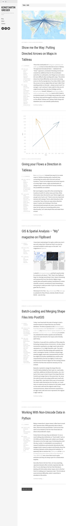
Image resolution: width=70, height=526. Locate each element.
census (25, 469)
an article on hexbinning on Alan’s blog (44, 99)
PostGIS (28, 356)
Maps (24, 77)
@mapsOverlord (38, 97)
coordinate (26, 96)
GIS (27, 75)
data (24, 98)
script (25, 381)
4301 (24, 364)
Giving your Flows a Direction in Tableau (42, 174)
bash (28, 371)
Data (24, 75)
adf (27, 364)
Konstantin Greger (8, 9)
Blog (2, 18)
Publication (26, 270)
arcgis (25, 371)
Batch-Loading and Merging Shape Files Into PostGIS (43, 336)
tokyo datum (26, 388)
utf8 (24, 482)
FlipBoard (44, 268)
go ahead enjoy (52, 310)
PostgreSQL (26, 358)
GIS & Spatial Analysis (45, 293)
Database (25, 355)
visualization (26, 111)
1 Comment (26, 456)
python (26, 379)
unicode (27, 481)
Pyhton (26, 361)
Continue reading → (39, 113)
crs (24, 372)
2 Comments (26, 71)
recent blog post (41, 183)
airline (25, 91)
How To (25, 76)
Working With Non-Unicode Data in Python (41, 443)
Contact (3, 23)
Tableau (25, 83)
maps (28, 102)
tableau (25, 109)
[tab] (3, 2)
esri (24, 374)
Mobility (25, 79)
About (2, 21)
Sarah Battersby (58, 97)
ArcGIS (25, 353)
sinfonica (25, 476)
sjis (28, 381)
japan (24, 375)
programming (26, 378)
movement (25, 105)
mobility (25, 103)
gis (29, 99)
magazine (25, 279)
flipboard (26, 276)
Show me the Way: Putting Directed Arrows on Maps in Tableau (41, 56)
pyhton (26, 474)
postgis (25, 377)
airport (25, 92)
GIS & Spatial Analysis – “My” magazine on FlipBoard (38, 247)
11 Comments (26, 184)
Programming (26, 359)
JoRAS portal (54, 483)
